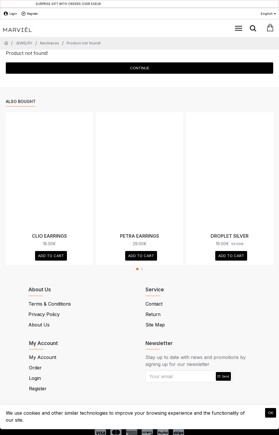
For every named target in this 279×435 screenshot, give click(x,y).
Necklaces (49, 43)
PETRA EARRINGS (139, 236)
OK (270, 412)
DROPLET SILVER (230, 236)
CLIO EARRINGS (49, 236)
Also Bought (21, 101)
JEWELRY (24, 43)
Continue (139, 68)
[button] (137, 269)
